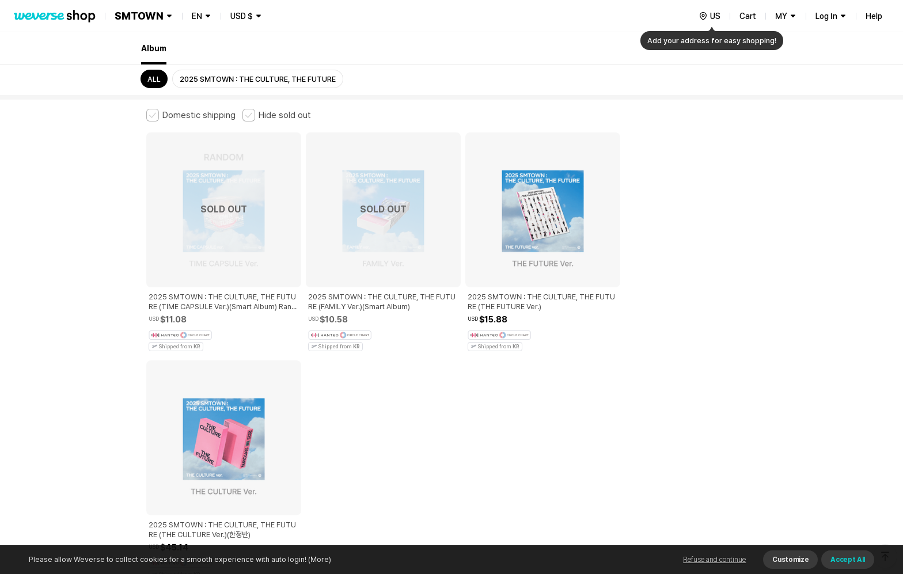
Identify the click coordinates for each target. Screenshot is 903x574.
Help (874, 16)
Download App (727, 499)
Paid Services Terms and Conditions (287, 381)
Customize (790, 560)
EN (197, 16)
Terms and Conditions (178, 381)
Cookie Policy (565, 381)
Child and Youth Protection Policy (415, 381)
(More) (318, 559)
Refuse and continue (714, 560)
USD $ (241, 16)
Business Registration (321, 432)
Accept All (847, 560)
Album (153, 48)
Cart (747, 16)
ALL (154, 79)
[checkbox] (191, 115)
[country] (709, 16)
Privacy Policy (506, 381)
